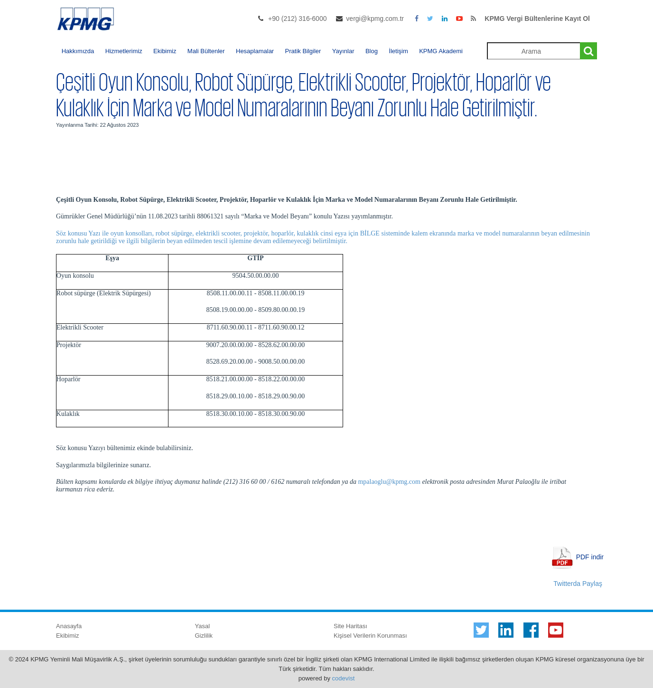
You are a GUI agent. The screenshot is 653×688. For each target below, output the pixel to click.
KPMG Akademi (441, 51)
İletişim (398, 51)
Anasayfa (69, 626)
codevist (343, 678)
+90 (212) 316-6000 (297, 18)
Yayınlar (343, 51)
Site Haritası (350, 626)
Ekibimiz (164, 51)
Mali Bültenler (206, 51)
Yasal (202, 626)
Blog (371, 51)
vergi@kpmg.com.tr (375, 18)
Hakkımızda (78, 51)
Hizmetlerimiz (123, 51)
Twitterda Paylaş (577, 583)
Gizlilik (204, 635)
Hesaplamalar (255, 51)
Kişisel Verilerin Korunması (370, 635)
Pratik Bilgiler (303, 51)
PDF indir (590, 556)
